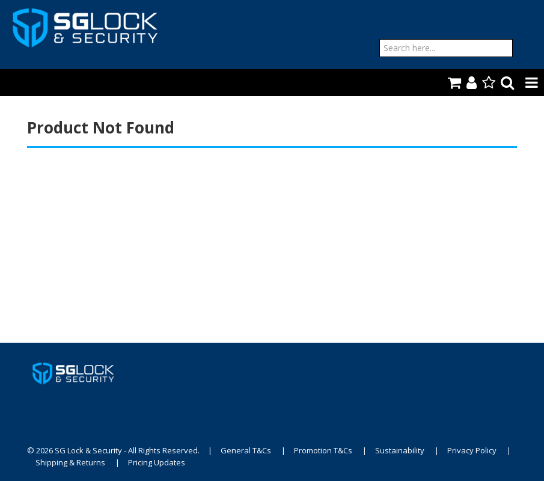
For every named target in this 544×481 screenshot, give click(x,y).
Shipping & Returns (70, 462)
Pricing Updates (156, 462)
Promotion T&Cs (323, 450)
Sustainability (399, 450)
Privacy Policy (472, 450)
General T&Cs (246, 450)
